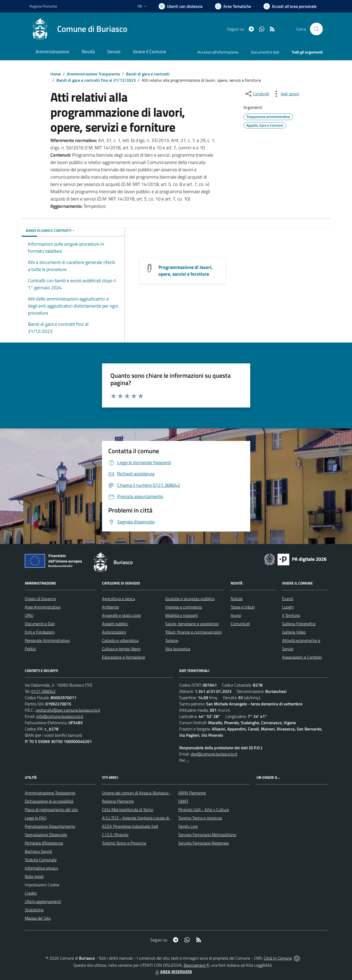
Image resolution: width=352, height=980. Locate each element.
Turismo (171, 640)
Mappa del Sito (38, 918)
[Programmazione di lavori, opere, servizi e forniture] (149, 267)
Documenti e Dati (40, 624)
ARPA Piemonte (192, 793)
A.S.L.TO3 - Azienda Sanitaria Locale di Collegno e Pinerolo (152, 818)
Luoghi (288, 607)
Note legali (34, 876)
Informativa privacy (41, 868)
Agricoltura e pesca (118, 598)
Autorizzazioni (114, 632)
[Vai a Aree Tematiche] (233, 6)
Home (55, 74)
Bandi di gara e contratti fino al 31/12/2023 (96, 80)
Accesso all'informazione (218, 52)
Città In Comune (278, 958)
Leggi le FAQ (35, 818)
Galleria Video (294, 632)
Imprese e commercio (183, 607)
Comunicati (240, 624)
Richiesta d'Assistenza (44, 843)
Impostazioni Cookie (42, 885)
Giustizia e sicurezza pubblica (189, 598)
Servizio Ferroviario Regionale (203, 843)
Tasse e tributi (243, 607)
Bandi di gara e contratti (148, 74)
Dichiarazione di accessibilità (49, 801)
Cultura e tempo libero (121, 649)
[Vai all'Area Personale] (290, 6)
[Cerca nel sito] (316, 29)
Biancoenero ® (196, 965)
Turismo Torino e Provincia (124, 843)
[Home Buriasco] (78, 29)
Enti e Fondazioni (40, 632)
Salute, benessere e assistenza (191, 624)
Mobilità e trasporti (181, 615)
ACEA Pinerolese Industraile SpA (130, 826)
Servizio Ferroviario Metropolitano (207, 834)
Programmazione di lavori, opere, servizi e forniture (185, 271)
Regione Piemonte (118, 801)
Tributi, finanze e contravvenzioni (193, 632)
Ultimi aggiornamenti (43, 901)
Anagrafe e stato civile (121, 615)
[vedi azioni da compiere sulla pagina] (285, 94)
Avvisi (236, 615)
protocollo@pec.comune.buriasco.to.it (68, 710)
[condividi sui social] (256, 94)
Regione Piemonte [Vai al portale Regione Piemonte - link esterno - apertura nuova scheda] (43, 6)
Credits (31, 893)
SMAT (183, 801)
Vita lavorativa (177, 649)
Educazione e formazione (123, 657)
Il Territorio (291, 615)
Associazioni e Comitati (302, 657)
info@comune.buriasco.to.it (59, 716)
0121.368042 (43, 691)
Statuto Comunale (41, 860)
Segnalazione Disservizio (46, 834)
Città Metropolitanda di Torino (127, 809)
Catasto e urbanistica (120, 640)
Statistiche (34, 910)
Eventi (287, 598)
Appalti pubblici (115, 624)
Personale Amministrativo (47, 640)
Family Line (188, 826)
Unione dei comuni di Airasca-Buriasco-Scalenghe (145, 793)
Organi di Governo (40, 598)
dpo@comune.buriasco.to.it (214, 754)
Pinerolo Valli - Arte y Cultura (203, 809)
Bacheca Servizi (38, 851)
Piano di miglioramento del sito (51, 809)
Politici (30, 649)
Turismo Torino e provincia (200, 818)
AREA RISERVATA (173, 972)
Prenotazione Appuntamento (50, 826)
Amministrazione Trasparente (93, 74)
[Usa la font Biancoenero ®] (180, 6)
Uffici (29, 615)
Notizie (237, 598)
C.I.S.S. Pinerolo (115, 834)
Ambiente (110, 607)
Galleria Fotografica (298, 624)
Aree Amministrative (43, 607)
